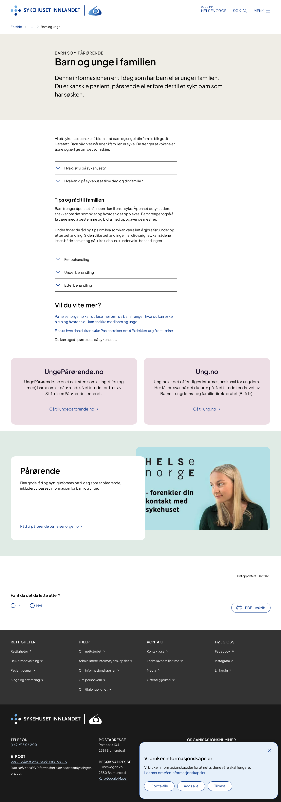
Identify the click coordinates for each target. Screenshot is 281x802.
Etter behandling (78, 285)
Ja (18, 605)
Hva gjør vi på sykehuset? (85, 168)
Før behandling (76, 259)
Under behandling (79, 272)
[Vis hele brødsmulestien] (31, 27)
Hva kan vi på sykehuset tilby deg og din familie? (103, 181)
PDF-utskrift (255, 607)
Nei (39, 605)
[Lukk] (270, 750)
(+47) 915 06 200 (24, 745)
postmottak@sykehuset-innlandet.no (39, 761)
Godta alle (159, 786)
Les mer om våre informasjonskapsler (174, 772)
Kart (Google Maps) (113, 778)
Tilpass (220, 786)
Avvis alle (191, 786)
